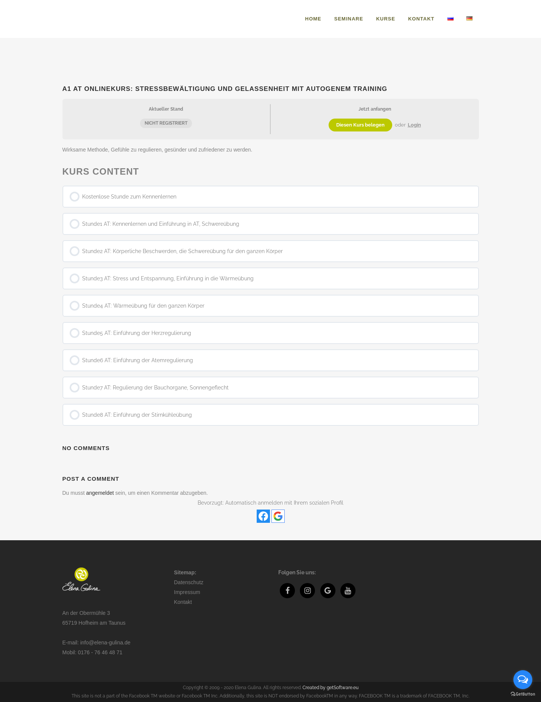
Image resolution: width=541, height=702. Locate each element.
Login (414, 125)
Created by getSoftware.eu (330, 687)
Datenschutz (189, 582)
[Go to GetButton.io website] (523, 694)
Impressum (187, 592)
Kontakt (183, 602)
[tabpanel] (270, 150)
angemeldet (100, 493)
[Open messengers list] (522, 679)
